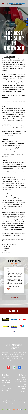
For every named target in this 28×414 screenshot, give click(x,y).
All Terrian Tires (6, 252)
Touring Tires (5, 248)
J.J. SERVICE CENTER (9, 57)
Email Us (23, 391)
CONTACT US (6, 385)
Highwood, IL (10, 271)
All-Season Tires (6, 246)
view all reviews (14, 297)
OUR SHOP (5, 378)
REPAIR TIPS (6, 383)
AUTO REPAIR (6, 380)
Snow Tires (5, 250)
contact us (4, 120)
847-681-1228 (12, 95)
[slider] (14, 263)
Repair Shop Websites (19, 400)
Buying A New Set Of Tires (9, 244)
